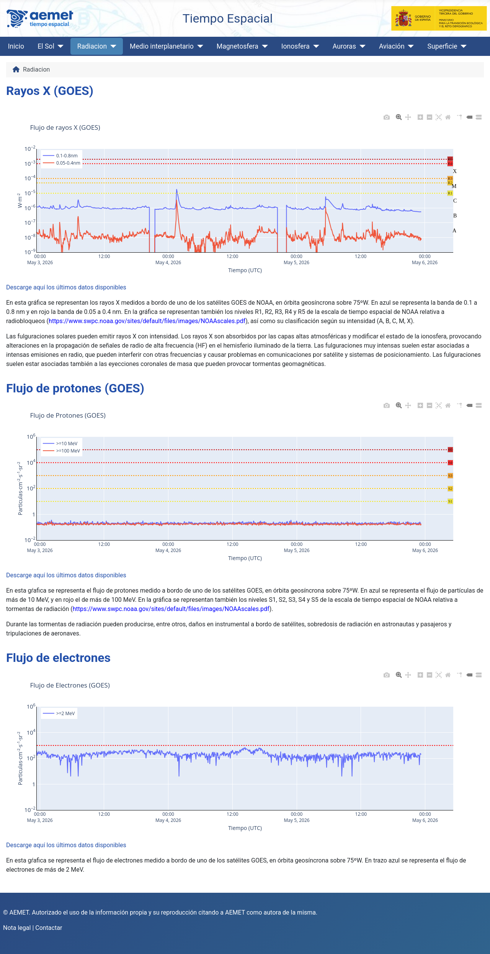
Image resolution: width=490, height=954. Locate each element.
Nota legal (17, 927)
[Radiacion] (111, 46)
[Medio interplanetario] (198, 46)
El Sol (46, 46)
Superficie (442, 46)
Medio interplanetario (162, 46)
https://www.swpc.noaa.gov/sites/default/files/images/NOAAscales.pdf (147, 321)
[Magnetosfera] (263, 46)
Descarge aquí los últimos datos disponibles (66, 287)
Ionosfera (295, 46)
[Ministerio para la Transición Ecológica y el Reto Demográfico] (439, 17)
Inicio (16, 46)
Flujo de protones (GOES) (75, 388)
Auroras (344, 46)
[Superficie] (462, 46)
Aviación (392, 46)
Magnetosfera (237, 46)
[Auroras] (361, 46)
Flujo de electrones (58, 657)
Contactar (48, 927)
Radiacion (92, 46)
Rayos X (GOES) (49, 90)
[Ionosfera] (314, 46)
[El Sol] (59, 46)
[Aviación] (409, 46)
